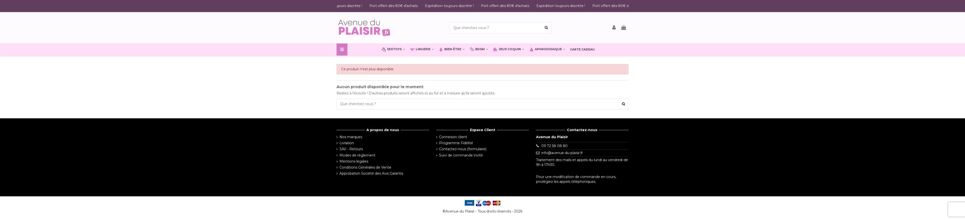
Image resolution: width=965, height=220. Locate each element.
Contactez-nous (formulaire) (462, 149)
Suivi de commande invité (461, 155)
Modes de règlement (357, 155)
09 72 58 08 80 (554, 146)
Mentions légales (353, 161)
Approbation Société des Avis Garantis (371, 173)
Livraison (346, 143)
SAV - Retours (351, 149)
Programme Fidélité (456, 143)
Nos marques (350, 137)
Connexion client (453, 137)
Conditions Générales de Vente (365, 167)
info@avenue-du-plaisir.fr (562, 153)
